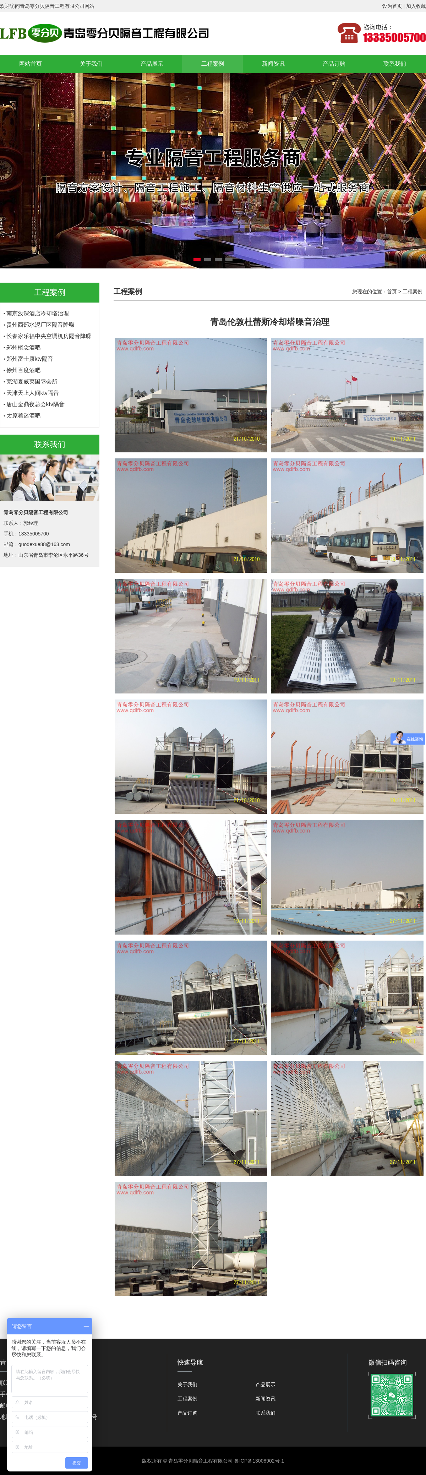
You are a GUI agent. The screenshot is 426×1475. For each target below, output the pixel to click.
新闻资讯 (273, 64)
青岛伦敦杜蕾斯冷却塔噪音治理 (46, 306)
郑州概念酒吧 (23, 351)
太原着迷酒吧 (23, 420)
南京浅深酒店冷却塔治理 (37, 317)
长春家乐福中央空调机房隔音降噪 (49, 340)
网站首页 (30, 64)
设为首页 (392, 6)
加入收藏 (416, 6)
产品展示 (152, 64)
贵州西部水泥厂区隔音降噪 (40, 329)
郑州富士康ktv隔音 (29, 363)
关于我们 (91, 64)
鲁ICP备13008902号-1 (259, 1461)
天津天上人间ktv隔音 (32, 397)
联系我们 (394, 64)
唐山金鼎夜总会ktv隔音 (35, 408)
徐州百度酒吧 (23, 374)
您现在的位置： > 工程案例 (387, 291)
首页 (392, 291)
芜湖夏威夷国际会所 (32, 385)
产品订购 (334, 64)
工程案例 (212, 64)
